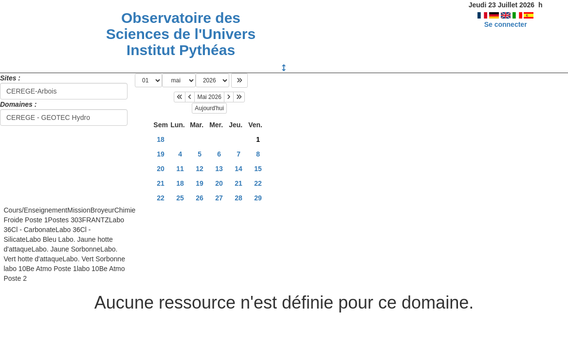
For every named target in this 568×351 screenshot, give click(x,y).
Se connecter (505, 24)
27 (219, 198)
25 (180, 198)
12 (199, 169)
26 (199, 198)
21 (161, 183)
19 (161, 154)
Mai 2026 (209, 97)
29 (258, 198)
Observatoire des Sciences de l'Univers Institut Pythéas (181, 34)
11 (180, 169)
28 (238, 198)
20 (161, 169)
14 (238, 169)
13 (219, 169)
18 (161, 139)
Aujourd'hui (209, 108)
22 (258, 183)
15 (258, 169)
